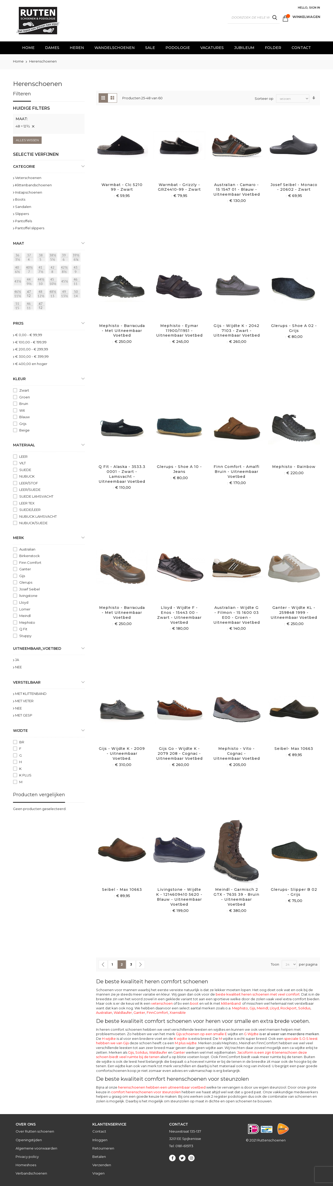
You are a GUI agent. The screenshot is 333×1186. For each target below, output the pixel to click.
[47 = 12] (30, 294)
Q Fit (23, 629)
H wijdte (109, 1038)
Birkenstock (29, 556)
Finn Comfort (30, 562)
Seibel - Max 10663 (122, 889)
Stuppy (25, 636)
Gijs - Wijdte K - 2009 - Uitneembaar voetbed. (122, 753)
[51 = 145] (18, 306)
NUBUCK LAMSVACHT (38, 516)
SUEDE (25, 470)
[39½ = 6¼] (77, 258)
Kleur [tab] (19, 378)
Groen (24, 397)
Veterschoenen (28, 178)
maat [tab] (18, 243)
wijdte (226, 1038)
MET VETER (24, 701)
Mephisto (240, 1008)
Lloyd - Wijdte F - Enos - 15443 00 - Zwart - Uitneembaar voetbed (179, 615)
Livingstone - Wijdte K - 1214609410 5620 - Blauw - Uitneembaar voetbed (179, 897)
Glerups (25, 582)
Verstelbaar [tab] (27, 682)
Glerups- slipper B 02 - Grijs (294, 892)
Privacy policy (27, 1156)
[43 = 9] (77, 270)
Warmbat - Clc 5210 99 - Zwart (122, 187)
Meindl (262, 1008)
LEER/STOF (28, 483)
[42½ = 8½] (65, 270)
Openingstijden (29, 1140)
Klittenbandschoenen (33, 185)
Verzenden (101, 1165)
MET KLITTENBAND (31, 693)
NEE (18, 667)
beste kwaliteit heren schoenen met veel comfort (258, 994)
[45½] (65, 282)
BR (21, 742)
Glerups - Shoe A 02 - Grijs (294, 328)
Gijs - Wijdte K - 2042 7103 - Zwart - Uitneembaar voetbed (236, 330)
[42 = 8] (53, 270)
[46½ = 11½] (18, 294)
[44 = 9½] (30, 282)
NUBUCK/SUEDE (33, 523)
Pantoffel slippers (29, 228)
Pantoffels (23, 221)
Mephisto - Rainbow (294, 466)
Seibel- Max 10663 (293, 748)
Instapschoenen (28, 192)
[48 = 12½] (41, 294)
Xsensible (178, 1012)
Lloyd (274, 1008)
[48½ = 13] (53, 294)
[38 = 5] (41, 258)
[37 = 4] (30, 258)
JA (17, 660)
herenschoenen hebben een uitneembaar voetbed (162, 1087)
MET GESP (23, 715)
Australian (104, 1012)
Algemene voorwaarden (36, 1148)
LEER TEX (27, 503)
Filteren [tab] (22, 94)
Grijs (22, 424)
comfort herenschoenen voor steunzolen (146, 1092)
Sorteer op (264, 98)
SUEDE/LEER (30, 510)
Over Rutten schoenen (35, 1131)
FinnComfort (157, 1012)
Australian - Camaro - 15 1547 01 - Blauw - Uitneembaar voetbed (236, 189)
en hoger (31, 364)
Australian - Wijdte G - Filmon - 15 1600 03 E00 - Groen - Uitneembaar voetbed (236, 615)
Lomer (24, 609)
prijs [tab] (18, 323)
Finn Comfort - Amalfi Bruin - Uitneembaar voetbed (236, 471)
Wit (22, 410)
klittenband (231, 1003)
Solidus (304, 1008)
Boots (20, 199)
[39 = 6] (65, 258)
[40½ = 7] (30, 270)
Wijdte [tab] (20, 730)
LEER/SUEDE (30, 489)
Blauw (24, 417)
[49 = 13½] (65, 294)
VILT (22, 463)
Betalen (99, 1156)
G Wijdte (281, 1034)
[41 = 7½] (41, 270)
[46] (30, 306)
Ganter (139, 1012)
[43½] (18, 282)
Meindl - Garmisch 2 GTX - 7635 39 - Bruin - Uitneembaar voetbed (236, 897)
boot (194, 1003)
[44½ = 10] (41, 282)
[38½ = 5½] (53, 258)
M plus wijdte (186, 1043)
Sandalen (23, 207)
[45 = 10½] (53, 282)
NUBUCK (27, 476)
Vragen (98, 1173)
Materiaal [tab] (24, 445)
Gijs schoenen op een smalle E (201, 1034)
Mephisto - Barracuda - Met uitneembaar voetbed (122, 330)
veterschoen (162, 1003)
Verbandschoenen (31, 1173)
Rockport (288, 1008)
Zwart (24, 390)
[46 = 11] (77, 282)
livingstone (28, 596)
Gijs (252, 1008)
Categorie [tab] (24, 166)
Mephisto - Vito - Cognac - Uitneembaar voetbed (236, 753)
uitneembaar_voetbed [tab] (37, 648)
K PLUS (25, 775)
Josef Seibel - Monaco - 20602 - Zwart (294, 187)
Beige (24, 430)
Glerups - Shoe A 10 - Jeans (179, 469)
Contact (99, 1131)
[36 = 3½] (18, 258)
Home (18, 61)
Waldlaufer (123, 1012)
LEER (23, 456)
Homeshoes (26, 1165)
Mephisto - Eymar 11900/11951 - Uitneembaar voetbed (179, 330)
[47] (41, 306)
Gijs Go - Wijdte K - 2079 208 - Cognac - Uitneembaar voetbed (179, 753)
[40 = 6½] (18, 270)
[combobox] (254, 17)
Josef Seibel (29, 589)
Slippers (22, 214)
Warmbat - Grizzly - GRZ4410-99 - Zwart (179, 187)
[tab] (49, 120)
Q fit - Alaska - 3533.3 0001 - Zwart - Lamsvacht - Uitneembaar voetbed (122, 474)
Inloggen (99, 1140)
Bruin (23, 403)
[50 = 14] (77, 294)
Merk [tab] (18, 537)
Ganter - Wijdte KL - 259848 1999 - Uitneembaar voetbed (294, 612)
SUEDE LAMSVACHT (36, 496)
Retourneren (103, 1148)
